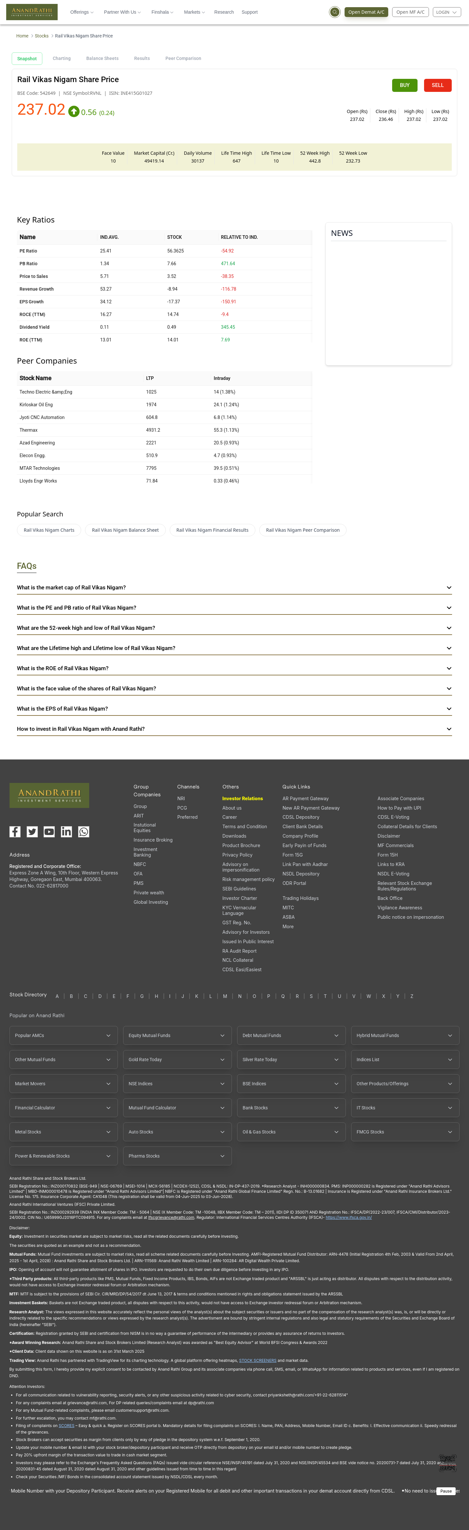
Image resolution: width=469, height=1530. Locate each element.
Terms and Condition (244, 826)
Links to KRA (391, 864)
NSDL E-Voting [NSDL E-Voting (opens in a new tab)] (393, 873)
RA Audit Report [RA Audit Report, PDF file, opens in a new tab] (239, 951)
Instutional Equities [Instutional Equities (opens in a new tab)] (145, 827)
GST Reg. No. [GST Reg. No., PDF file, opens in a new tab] (236, 922)
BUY (405, 85)
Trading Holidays (300, 898)
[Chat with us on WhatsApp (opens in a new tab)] (83, 831)
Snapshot (27, 58)
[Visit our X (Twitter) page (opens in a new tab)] (32, 831)
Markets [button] (194, 12)
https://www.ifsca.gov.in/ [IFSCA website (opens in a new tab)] (349, 1217)
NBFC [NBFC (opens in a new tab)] (140, 864)
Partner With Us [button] (122, 12)
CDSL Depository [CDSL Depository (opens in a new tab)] (300, 817)
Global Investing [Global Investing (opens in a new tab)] (151, 902)
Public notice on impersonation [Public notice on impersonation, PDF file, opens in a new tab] (410, 917)
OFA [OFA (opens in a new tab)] (138, 873)
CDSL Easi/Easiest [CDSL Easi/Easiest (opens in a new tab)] (242, 969)
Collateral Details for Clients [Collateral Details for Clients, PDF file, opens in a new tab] (407, 826)
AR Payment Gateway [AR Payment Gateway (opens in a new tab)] (305, 798)
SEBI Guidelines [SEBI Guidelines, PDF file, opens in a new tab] (239, 888)
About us (232, 808)
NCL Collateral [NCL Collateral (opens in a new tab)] (237, 960)
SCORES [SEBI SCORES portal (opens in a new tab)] (66, 1425)
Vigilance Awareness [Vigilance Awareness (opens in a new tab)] (399, 907)
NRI (181, 798)
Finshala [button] (162, 12)
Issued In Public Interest (248, 941)
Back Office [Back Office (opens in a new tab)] (390, 898)
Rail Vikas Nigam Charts (49, 530)
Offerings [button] (82, 12)
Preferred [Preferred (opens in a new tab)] (187, 817)
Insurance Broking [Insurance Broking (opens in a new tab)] (153, 840)
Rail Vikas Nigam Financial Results (213, 530)
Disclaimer (388, 836)
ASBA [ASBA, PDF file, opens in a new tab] (288, 917)
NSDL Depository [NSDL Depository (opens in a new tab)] (301, 873)
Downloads (234, 836)
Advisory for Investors (246, 932)
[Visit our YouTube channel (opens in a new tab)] (49, 831)
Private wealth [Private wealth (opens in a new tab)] (149, 892)
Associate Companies (400, 798)
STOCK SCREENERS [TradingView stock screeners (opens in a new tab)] (258, 1360)
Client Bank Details (302, 826)
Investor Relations (242, 798)
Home (22, 35)
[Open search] (335, 12)
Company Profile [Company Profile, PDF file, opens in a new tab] (300, 836)
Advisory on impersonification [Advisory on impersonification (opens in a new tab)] (241, 867)
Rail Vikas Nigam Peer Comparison (303, 530)
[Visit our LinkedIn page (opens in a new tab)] (66, 831)
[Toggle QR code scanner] (447, 1463)
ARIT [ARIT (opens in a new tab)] (139, 815)
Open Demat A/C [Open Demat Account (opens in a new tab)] (365, 12)
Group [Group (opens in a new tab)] (140, 806)
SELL (438, 85)
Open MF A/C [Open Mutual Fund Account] (410, 12)
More (287, 926)
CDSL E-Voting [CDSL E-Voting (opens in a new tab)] (393, 817)
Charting (62, 58)
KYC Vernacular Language (239, 910)
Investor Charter (239, 898)
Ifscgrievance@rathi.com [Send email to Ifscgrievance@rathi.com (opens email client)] (171, 1217)
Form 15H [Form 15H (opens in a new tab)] (387, 855)
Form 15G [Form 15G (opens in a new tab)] (292, 855)
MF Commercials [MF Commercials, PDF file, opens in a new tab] (395, 845)
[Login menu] (447, 12)
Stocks (42, 35)
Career (229, 817)
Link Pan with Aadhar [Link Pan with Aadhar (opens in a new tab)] (305, 864)
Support (250, 12)
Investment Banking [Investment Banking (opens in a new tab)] (145, 852)
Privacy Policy (237, 855)
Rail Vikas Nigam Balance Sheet (125, 530)
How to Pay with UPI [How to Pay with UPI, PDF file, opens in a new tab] (399, 808)
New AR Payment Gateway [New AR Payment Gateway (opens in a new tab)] (311, 808)
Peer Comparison (183, 58)
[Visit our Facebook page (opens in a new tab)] (15, 831)
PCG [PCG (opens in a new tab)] (182, 808)
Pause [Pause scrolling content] (446, 1491)
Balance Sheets (102, 58)
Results (142, 58)
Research (224, 12)
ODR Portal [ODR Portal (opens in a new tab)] (294, 883)
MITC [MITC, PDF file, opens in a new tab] (288, 907)
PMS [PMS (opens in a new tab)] (139, 883)
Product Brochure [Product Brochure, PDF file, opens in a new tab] (241, 845)
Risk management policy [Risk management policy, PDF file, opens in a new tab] (248, 879)
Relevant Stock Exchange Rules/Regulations (404, 885)
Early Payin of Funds (304, 845)
